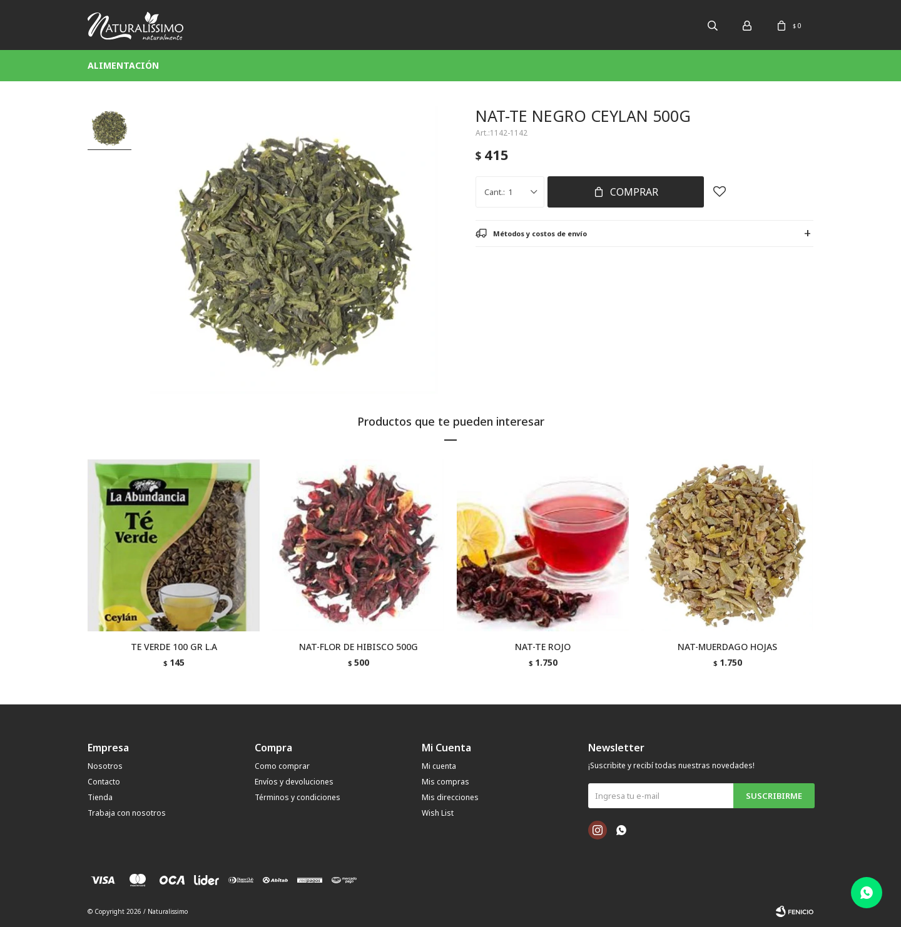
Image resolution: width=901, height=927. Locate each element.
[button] (798, 572)
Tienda (100, 797)
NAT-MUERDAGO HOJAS (727, 647)
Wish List (438, 813)
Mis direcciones (450, 797)
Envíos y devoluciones (294, 781)
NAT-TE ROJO (543, 647)
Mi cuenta (439, 766)
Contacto (104, 781)
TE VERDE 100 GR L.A (174, 647)
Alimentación (123, 65)
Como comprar (282, 766)
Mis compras (445, 781)
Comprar (634, 192)
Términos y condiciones (297, 797)
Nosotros (105, 766)
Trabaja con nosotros (127, 813)
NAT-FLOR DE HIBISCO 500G (358, 647)
